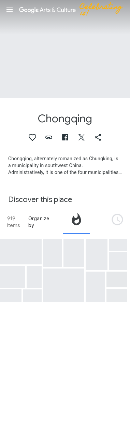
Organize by (38, 221)
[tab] (76, 222)
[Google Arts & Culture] (73, 9)
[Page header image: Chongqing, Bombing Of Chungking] (65, 49)
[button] (9, 9)
